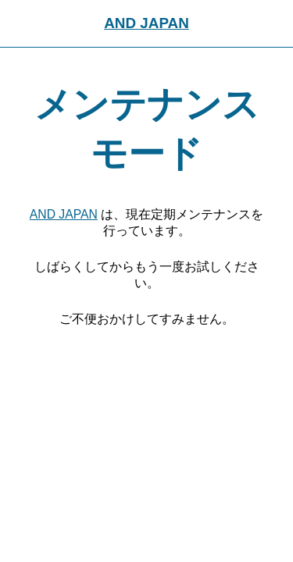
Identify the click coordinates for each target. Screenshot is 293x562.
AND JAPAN (146, 23)
